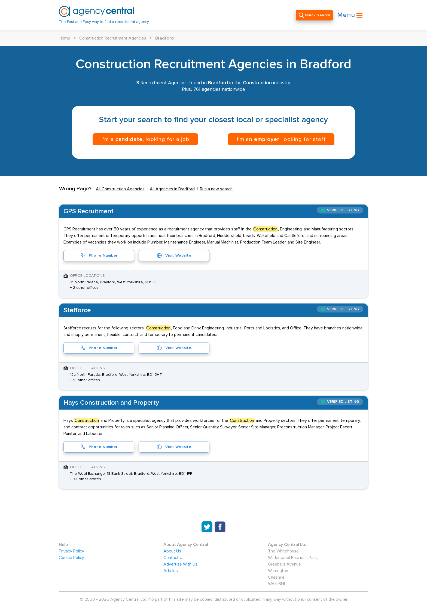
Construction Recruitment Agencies (112, 38)
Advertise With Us (180, 564)
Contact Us (174, 557)
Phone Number (99, 255)
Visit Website (174, 255)
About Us (172, 551)
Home (64, 38)
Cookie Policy (71, 557)
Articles (170, 571)
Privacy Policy (71, 551)
